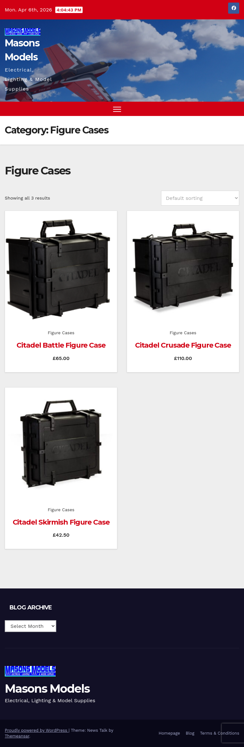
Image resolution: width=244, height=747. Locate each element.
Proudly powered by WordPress (37, 730)
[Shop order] (200, 198)
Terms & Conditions (219, 733)
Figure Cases (61, 332)
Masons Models (47, 689)
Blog (190, 733)
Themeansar (17, 736)
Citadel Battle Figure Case (61, 345)
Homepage (169, 733)
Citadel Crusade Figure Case (183, 345)
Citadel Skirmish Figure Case (61, 522)
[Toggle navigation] (117, 109)
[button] (222, 109)
